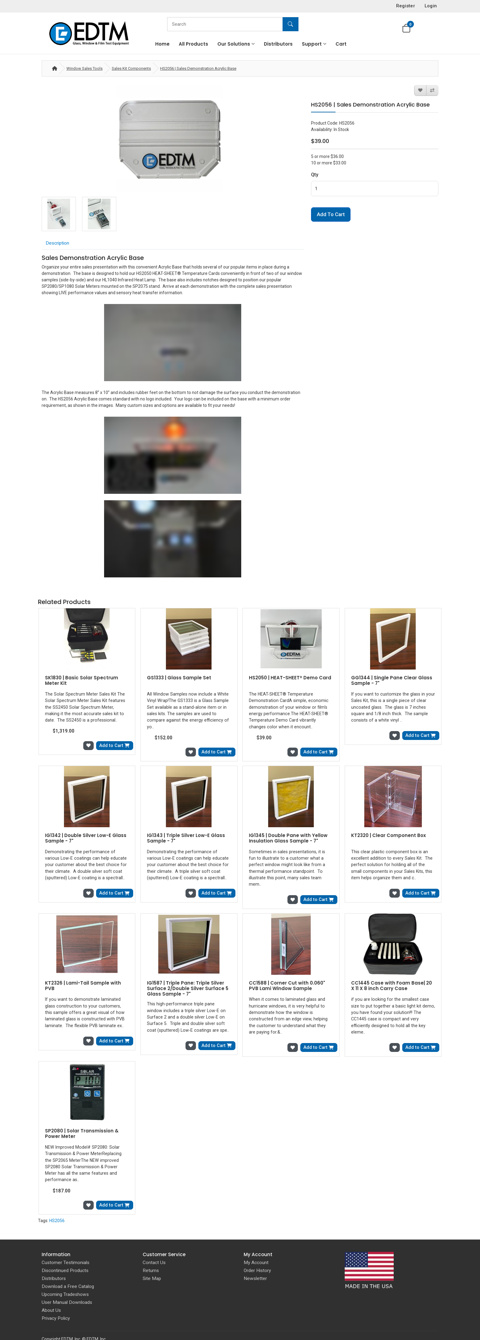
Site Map (152, 1262)
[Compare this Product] (432, 90)
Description (57, 243)
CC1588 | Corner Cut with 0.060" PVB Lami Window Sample (287, 977)
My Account (256, 1246)
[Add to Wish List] (420, 90)
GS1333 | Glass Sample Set (179, 677)
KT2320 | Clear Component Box (388, 834)
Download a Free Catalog (68, 1270)
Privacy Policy (56, 1301)
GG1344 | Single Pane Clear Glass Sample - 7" (391, 680)
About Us (51, 1294)
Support (312, 44)
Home (162, 44)
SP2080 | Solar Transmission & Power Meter (81, 1124)
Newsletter (255, 1262)
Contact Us (154, 1246)
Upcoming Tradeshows (65, 1278)
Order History (257, 1254)
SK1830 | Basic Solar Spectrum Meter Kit (81, 680)
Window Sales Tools (84, 68)
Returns (151, 1254)
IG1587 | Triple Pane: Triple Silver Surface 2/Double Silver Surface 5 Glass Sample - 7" (187, 980)
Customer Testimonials (65, 1246)
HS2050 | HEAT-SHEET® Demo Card (290, 677)
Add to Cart (331, 214)
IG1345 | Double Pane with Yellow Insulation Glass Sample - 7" (288, 837)
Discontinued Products (65, 1254)
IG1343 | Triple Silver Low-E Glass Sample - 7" (186, 837)
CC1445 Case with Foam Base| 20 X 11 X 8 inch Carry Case (391, 977)
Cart (341, 44)
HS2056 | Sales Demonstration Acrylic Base (198, 68)
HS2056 (57, 1203)
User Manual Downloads (67, 1286)
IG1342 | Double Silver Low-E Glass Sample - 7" (85, 837)
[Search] (231, 24)
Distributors (278, 44)
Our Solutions (233, 44)
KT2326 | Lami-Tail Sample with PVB (83, 977)
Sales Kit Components (131, 68)
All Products (193, 44)
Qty (314, 175)
